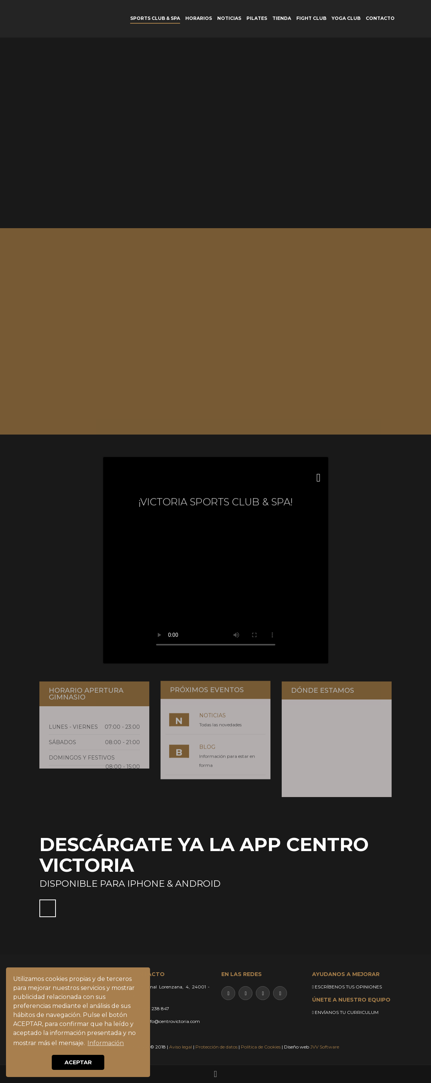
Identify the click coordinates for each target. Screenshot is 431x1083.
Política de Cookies (261, 1047)
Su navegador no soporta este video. (215, 587)
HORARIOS (198, 18)
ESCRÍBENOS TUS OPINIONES (347, 987)
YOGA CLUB (346, 18)
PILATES (256, 18)
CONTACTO (380, 18)
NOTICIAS (229, 18)
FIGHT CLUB (311, 18)
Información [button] (105, 1043)
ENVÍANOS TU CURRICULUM (345, 1012)
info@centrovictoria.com (173, 1021)
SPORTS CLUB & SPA (155, 18)
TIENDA (281, 18)
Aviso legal (180, 1047)
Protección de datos (216, 1047)
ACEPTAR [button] (78, 1062)
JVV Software (324, 1047)
